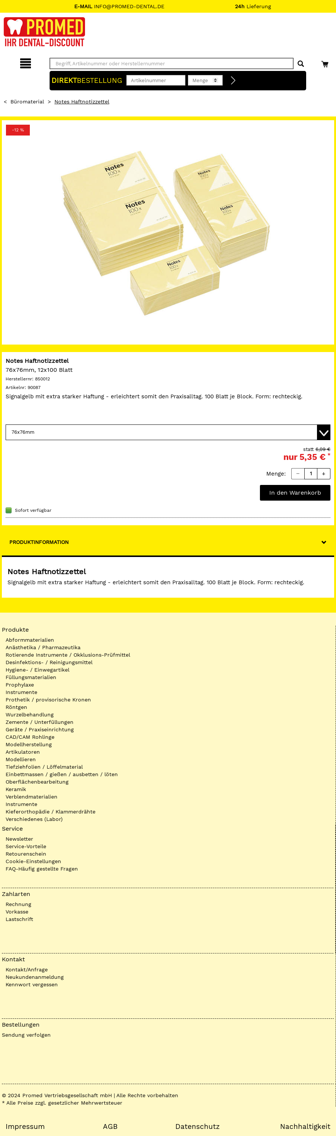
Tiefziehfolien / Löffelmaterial (44, 767)
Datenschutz (197, 1127)
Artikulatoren (23, 752)
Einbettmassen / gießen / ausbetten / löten (62, 774)
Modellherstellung (29, 744)
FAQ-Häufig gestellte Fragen (42, 869)
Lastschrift (19, 919)
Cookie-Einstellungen (33, 861)
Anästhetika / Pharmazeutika (43, 647)
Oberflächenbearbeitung (37, 782)
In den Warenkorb (295, 492)
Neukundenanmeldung (35, 977)
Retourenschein (26, 854)
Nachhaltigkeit (305, 1127)
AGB (110, 1127)
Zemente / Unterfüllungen (39, 722)
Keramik (16, 789)
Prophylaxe (20, 685)
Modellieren (21, 759)
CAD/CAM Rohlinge (30, 737)
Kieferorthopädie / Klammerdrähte (50, 812)
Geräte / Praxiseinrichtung (40, 729)
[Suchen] (300, 64)
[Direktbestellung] (233, 80)
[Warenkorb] (325, 62)
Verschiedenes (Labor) (34, 819)
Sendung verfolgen (26, 1035)
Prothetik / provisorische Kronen (48, 700)
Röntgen (16, 707)
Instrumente (21, 692)
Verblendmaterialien (31, 797)
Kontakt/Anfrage (27, 969)
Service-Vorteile (26, 846)
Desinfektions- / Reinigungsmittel (49, 662)
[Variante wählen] (168, 432)
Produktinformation (39, 542)
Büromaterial (27, 102)
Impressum (25, 1127)
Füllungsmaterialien (31, 677)
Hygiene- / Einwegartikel (37, 670)
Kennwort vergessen (32, 984)
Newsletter (19, 839)
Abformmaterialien (30, 640)
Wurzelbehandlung (30, 715)
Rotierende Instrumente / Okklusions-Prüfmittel (68, 655)
